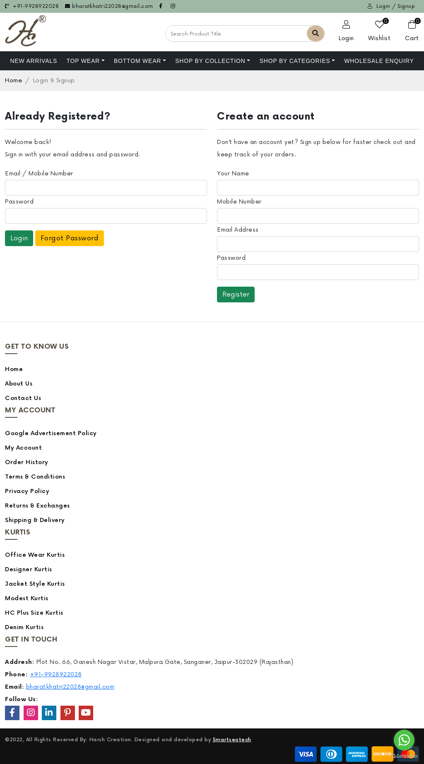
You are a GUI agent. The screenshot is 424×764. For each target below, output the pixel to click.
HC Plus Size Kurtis (34, 612)
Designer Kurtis (28, 569)
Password (19, 201)
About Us (18, 383)
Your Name (233, 173)
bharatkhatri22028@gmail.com (109, 6)
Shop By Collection (210, 60)
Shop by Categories (295, 60)
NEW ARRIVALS (33, 60)
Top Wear (83, 60)
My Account (23, 447)
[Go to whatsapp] (404, 740)
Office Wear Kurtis (35, 554)
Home (13, 80)
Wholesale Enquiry (379, 60)
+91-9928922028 (32, 6)
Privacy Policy (27, 491)
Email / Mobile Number (39, 173)
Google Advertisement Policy (51, 433)
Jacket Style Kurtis (35, 583)
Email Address (238, 229)
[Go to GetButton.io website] (404, 755)
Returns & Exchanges (37, 505)
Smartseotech (232, 740)
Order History (26, 462)
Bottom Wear (137, 60)
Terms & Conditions (35, 476)
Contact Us (23, 398)
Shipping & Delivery (35, 520)
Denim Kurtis (24, 627)
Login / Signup (391, 6)
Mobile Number (239, 201)
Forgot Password (70, 238)
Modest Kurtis (26, 598)
